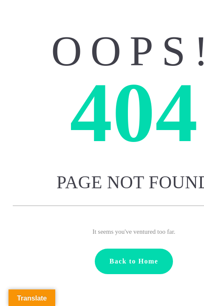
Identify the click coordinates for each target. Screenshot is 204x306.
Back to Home (134, 261)
